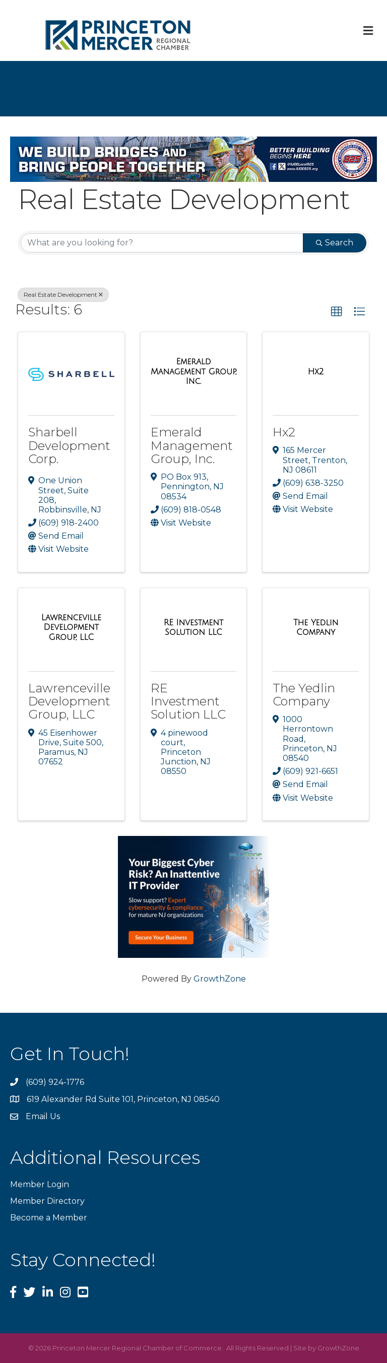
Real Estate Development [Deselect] (63, 294)
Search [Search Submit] (334, 242)
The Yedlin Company (304, 694)
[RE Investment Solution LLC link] (194, 627)
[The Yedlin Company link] (316, 627)
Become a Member (48, 1217)
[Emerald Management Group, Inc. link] (194, 371)
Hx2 (284, 432)
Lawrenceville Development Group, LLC (69, 701)
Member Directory (47, 1201)
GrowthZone (220, 979)
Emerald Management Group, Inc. (192, 445)
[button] (337, 312)
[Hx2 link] (316, 372)
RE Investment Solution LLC (188, 701)
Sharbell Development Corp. (69, 445)
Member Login (39, 1184)
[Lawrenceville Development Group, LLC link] (71, 627)
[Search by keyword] (162, 242)
